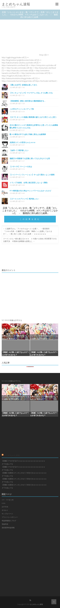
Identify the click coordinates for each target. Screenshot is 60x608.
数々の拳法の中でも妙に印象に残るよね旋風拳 (28, 134)
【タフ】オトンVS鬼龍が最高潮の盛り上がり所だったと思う (33, 117)
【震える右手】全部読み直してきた (23, 85)
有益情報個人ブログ (9, 520)
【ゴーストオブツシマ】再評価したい (24, 199)
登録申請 (5, 524)
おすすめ (5, 507)
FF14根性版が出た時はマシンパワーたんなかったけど (30, 190)
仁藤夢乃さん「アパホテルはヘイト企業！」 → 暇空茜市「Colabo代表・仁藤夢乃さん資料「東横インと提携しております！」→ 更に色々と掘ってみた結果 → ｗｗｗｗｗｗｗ (27, 231)
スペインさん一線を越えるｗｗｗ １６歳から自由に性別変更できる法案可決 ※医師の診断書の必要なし (30, 239)
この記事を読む (30, 219)
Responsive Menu (56, 4)
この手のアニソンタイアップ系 (22, 109)
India (3, 503)
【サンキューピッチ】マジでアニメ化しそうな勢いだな (31, 93)
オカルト (5, 510)
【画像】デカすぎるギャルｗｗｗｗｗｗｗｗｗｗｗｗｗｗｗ (23, 461)
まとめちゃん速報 (16, 4)
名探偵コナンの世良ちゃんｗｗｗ (22, 142)
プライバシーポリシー (10, 517)
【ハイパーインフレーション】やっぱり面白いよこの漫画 (32, 174)
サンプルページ (7, 514)
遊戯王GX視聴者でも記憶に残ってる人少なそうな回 (30, 158)
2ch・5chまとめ (8, 500)
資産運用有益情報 (8, 527)
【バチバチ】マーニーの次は (21, 166)
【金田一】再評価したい (19, 150)
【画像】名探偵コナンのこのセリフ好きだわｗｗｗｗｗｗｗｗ (24, 473)
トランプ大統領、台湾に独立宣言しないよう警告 (29, 182)
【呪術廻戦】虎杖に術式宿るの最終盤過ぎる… (28, 101)
